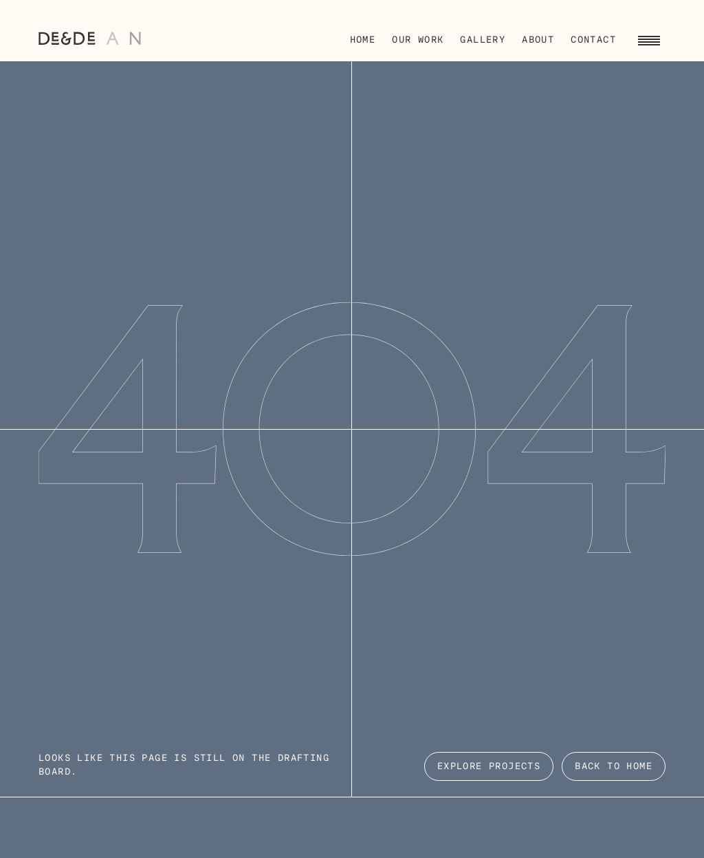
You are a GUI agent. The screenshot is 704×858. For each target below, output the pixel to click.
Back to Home (613, 767)
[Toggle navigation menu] (649, 38)
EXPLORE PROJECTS (488, 767)
